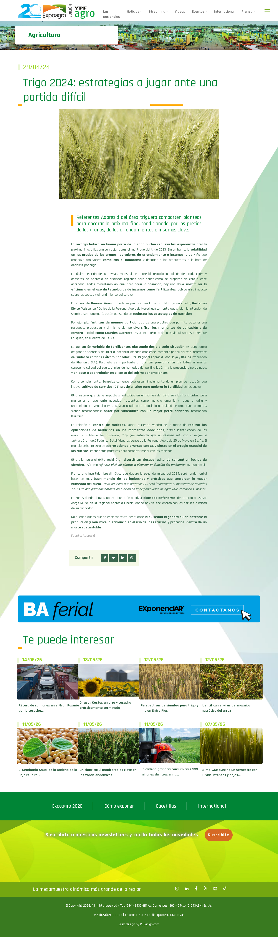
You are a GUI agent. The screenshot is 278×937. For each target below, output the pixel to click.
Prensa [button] (247, 11)
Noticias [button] (133, 11)
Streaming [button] (157, 11)
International (224, 11)
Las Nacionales (111, 14)
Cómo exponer (119, 806)
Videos (180, 11)
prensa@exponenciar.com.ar (162, 914)
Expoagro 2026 (67, 806)
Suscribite (219, 835)
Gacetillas (166, 806)
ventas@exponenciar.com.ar (116, 914)
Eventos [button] (198, 11)
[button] (104, 558)
